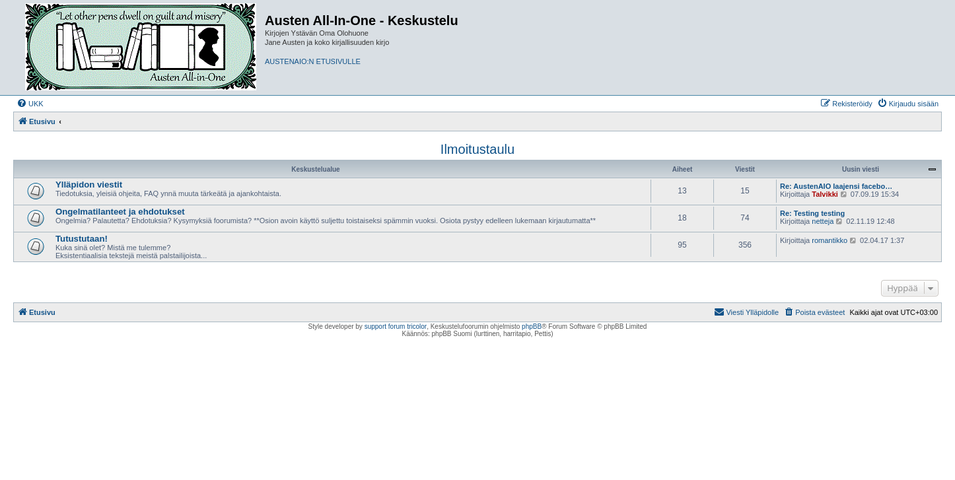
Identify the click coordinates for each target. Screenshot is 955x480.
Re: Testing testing (812, 213)
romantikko (829, 240)
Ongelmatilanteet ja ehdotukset (120, 212)
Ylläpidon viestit (88, 184)
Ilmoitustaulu (477, 149)
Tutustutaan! (81, 239)
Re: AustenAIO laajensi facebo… (836, 186)
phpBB (532, 326)
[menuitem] (30, 104)
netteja (822, 221)
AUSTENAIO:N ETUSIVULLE (313, 61)
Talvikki (825, 194)
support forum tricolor (396, 326)
